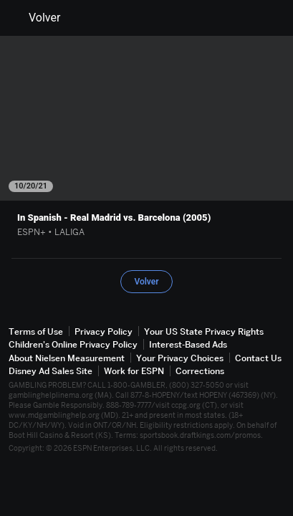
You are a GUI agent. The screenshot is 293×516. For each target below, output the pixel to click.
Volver (35, 18)
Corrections (200, 371)
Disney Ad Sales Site (50, 371)
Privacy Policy (104, 331)
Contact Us (258, 358)
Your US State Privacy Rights (204, 331)
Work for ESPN (134, 371)
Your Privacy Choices (180, 358)
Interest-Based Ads (188, 344)
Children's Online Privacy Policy (73, 344)
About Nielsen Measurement (67, 358)
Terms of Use (36, 331)
